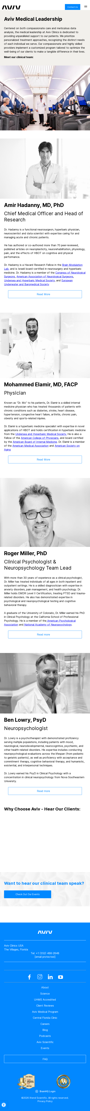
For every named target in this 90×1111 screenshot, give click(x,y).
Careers (45, 1024)
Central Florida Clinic (45, 1017)
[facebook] (29, 977)
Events (45, 1048)
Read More (43, 294)
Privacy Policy (45, 1101)
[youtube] (60, 977)
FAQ (45, 1059)
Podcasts (45, 1036)
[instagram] (40, 977)
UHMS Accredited (45, 999)
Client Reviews (45, 1005)
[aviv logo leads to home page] (11, 5)
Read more (43, 634)
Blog (45, 1030)
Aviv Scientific (45, 1042)
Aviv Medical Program (45, 1011)
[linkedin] (50, 977)
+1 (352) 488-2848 (47, 953)
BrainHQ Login (47, 1091)
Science (45, 993)
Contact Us (72, 7)
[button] (3, 1105)
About (45, 987)
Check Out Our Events (28, 894)
